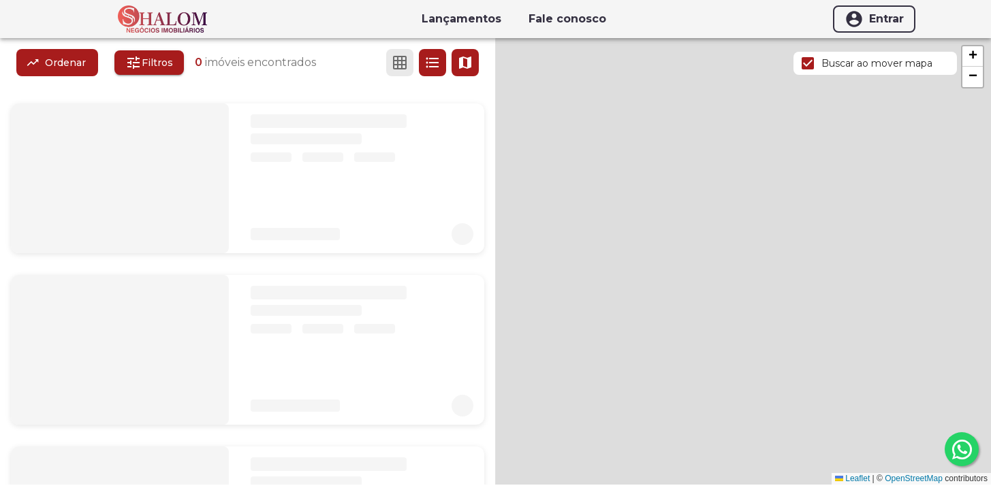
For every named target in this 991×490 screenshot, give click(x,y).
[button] (972, 56)
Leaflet (852, 478)
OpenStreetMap (914, 478)
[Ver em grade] (399, 62)
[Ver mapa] (465, 62)
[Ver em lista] (432, 62)
